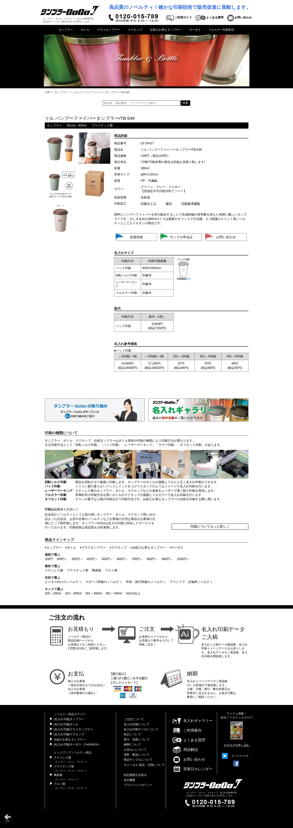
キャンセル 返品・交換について (144, 764)
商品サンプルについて (138, 759)
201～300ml (73, 593)
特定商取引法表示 (135, 775)
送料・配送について (137, 754)
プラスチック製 (102, 125)
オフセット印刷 (191, 444)
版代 (169, 203)
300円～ (77, 559)
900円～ (167, 559)
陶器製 (96, 570)
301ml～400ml (76, 125)
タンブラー (66, 29)
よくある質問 (188, 740)
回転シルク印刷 (86, 444)
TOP (48, 92)
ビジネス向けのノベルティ (63, 581)
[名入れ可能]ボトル (66, 724)
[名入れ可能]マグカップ (69, 734)
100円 (49, 559)
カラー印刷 (166, 444)
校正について (132, 734)
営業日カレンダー (192, 769)
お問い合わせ (188, 759)
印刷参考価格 (191, 203)
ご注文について (134, 719)
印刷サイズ (148, 203)
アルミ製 (111, 570)
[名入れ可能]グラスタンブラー (73, 729)
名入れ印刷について (137, 724)
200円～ (62, 559)
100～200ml (53, 593)
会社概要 (129, 780)
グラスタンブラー (108, 29)
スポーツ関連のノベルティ (103, 581)
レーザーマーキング (138, 444)
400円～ (92, 559)
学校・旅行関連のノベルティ (146, 581)
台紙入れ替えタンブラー (166, 29)
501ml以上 (133, 593)
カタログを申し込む (237, 745)
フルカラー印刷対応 (221, 29)
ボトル (85, 29)
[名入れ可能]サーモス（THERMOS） (77, 744)
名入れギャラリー (192, 721)
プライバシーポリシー (138, 785)
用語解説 (185, 750)
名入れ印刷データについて (141, 729)
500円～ (107, 559)
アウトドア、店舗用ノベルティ (191, 581)
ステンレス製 (54, 570)
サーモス (195, 29)
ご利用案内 (187, 730)
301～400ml (93, 593)
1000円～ (183, 559)
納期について (132, 744)
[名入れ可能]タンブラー (69, 719)
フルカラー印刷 (55, 495)
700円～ (137, 559)
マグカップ (135, 29)
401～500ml (114, 593)
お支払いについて (135, 749)
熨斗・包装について (137, 739)
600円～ (122, 559)
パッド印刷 (111, 444)
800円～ (152, 559)
